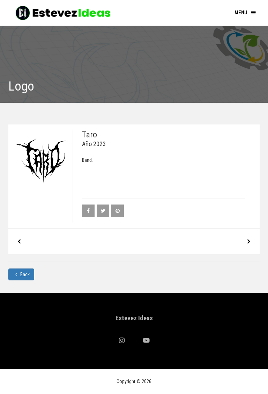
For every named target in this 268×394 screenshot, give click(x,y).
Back (21, 274)
